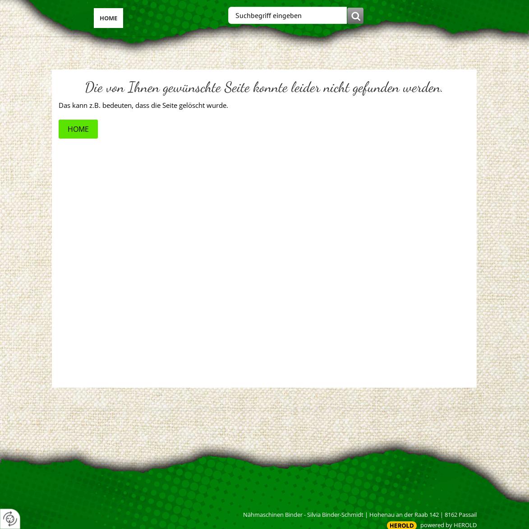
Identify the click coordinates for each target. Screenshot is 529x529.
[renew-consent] (10, 519)
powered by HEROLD (448, 525)
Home (108, 18)
